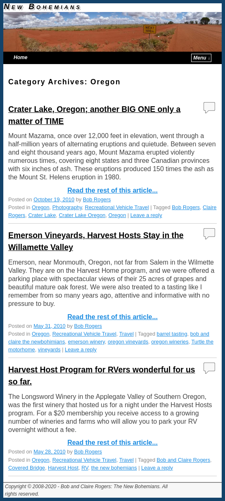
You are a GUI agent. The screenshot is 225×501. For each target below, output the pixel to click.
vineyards (49, 349)
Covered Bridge (26, 468)
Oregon (41, 207)
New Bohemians (43, 6)
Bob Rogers (97, 199)
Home (20, 57)
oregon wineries (169, 342)
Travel (126, 334)
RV (84, 468)
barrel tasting (172, 334)
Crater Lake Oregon (82, 215)
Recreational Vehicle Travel (117, 207)
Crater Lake (42, 215)
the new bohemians (114, 468)
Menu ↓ (201, 58)
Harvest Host (63, 468)
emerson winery (86, 342)
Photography (67, 207)
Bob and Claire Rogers (183, 460)
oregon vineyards (128, 342)
